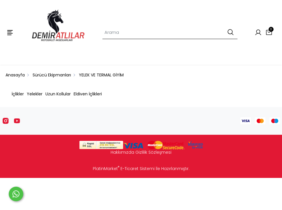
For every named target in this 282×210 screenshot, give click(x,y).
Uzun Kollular (58, 94)
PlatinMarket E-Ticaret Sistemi (124, 169)
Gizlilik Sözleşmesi (153, 152)
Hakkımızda (122, 152)
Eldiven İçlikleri (88, 94)
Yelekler (34, 94)
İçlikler (18, 94)
